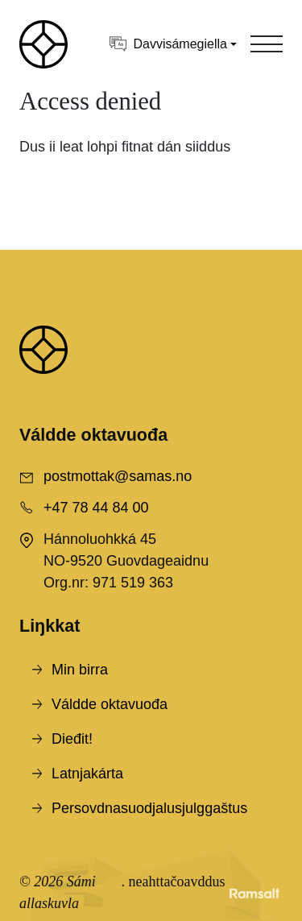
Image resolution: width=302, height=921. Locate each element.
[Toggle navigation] (266, 44)
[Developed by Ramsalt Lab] (254, 893)
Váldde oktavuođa (110, 704)
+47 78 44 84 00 (96, 508)
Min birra (80, 670)
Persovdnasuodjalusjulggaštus (149, 808)
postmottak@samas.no (117, 476)
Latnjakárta (87, 773)
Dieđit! (72, 739)
